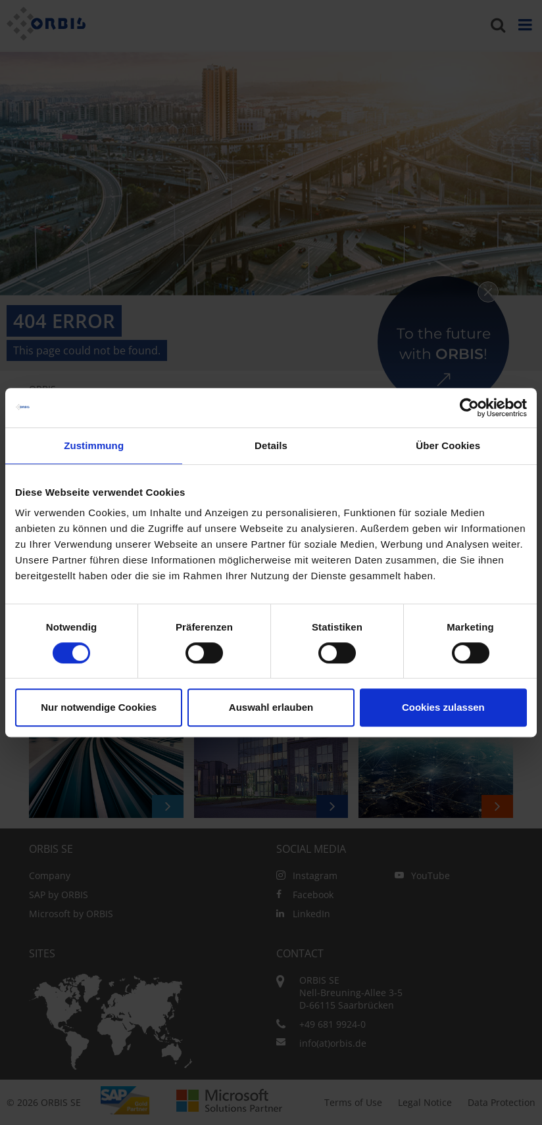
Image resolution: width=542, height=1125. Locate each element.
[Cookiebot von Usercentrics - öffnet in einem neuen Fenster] (469, 408)
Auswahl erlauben (271, 707)
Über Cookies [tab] (448, 445)
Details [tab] (271, 445)
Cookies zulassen (443, 707)
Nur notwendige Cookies (99, 707)
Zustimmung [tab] (94, 445)
